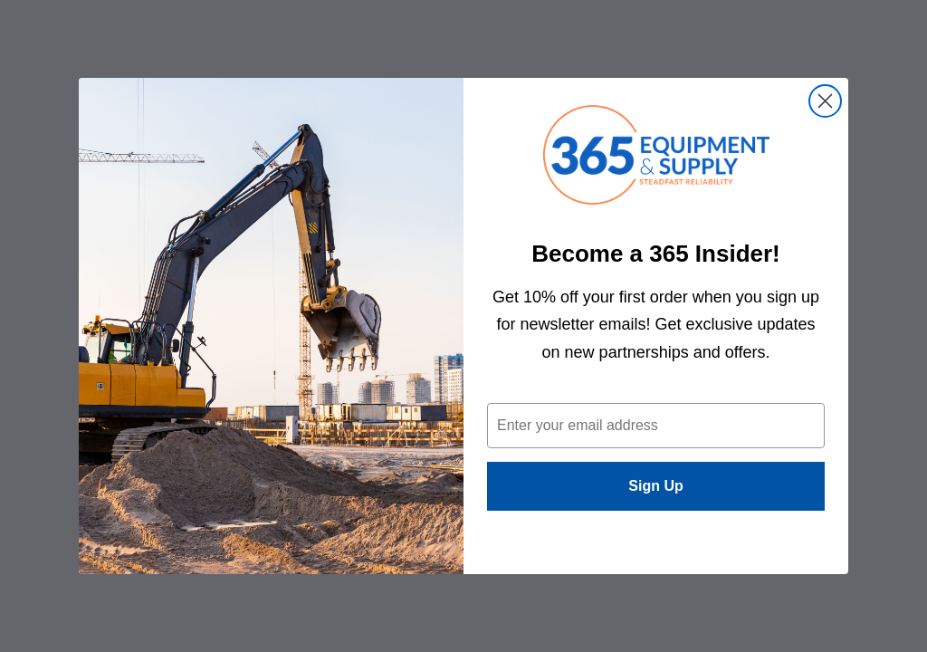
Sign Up (655, 486)
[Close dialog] (825, 101)
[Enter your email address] (656, 425)
